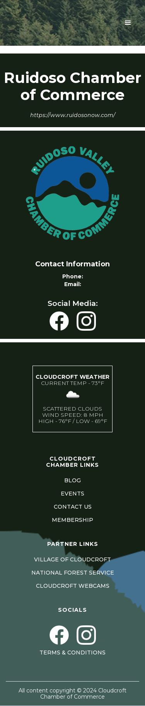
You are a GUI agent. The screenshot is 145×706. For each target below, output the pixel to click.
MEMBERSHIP (72, 520)
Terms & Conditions (72, 652)
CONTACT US (73, 507)
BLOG (72, 480)
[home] (26, 23)
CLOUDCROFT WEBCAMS (72, 586)
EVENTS (72, 493)
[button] (128, 23)
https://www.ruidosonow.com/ (72, 115)
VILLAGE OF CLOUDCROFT (72, 559)
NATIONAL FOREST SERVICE (72, 573)
